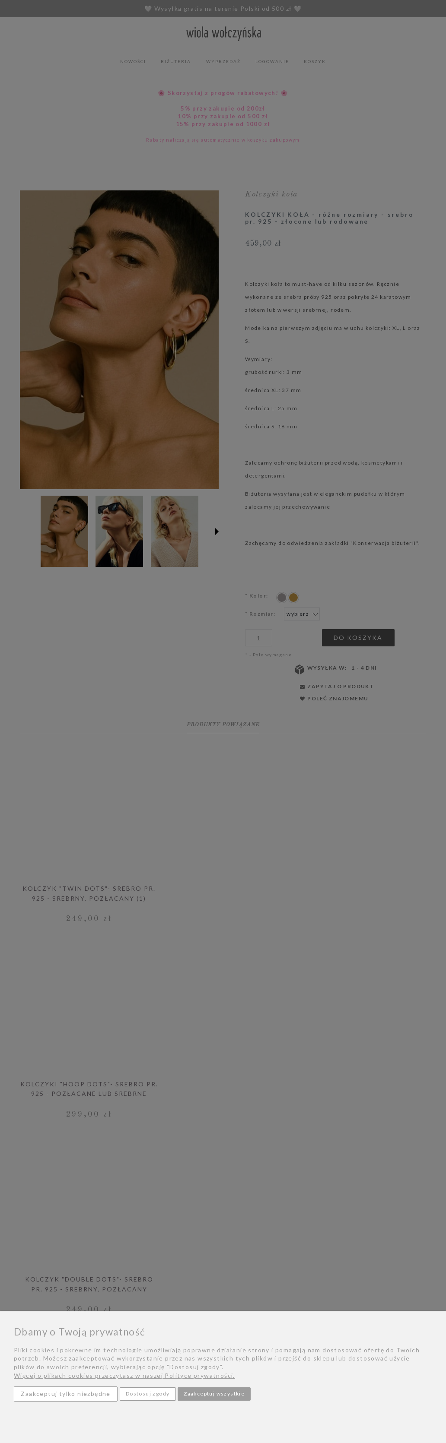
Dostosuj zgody (148, 1393)
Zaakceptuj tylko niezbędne (65, 1393)
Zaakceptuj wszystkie (214, 1393)
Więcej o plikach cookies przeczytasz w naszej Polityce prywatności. (124, 1375)
